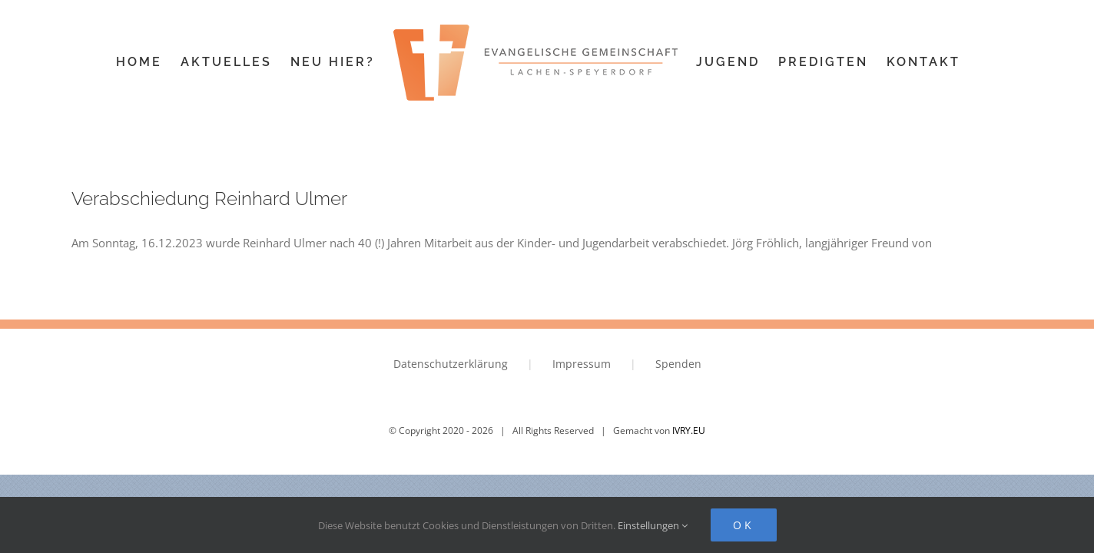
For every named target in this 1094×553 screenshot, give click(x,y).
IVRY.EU (688, 430)
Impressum (581, 363)
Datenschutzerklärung (450, 363)
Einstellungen (653, 525)
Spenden (678, 363)
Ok (743, 525)
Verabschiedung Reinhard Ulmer (209, 198)
